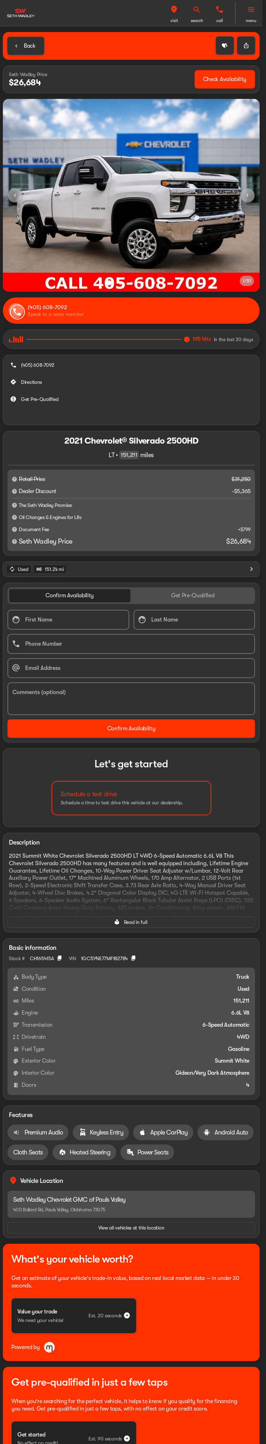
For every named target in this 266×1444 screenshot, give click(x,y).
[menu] (251, 9)
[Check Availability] (225, 79)
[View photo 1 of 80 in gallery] (131, 195)
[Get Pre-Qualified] (35, 382)
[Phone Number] (131, 605)
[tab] (70, 557)
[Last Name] (194, 581)
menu (251, 20)
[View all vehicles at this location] (131, 1077)
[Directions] (27, 365)
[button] (197, 13)
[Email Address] (131, 630)
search (219, 20)
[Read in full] (131, 883)
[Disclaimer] (14, 462)
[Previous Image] (15, 195)
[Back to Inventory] (25, 46)
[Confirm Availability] (131, 690)
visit (197, 20)
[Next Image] (247, 195)
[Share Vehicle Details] (246, 45)
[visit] (197, 9)
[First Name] (68, 581)
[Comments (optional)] (131, 660)
